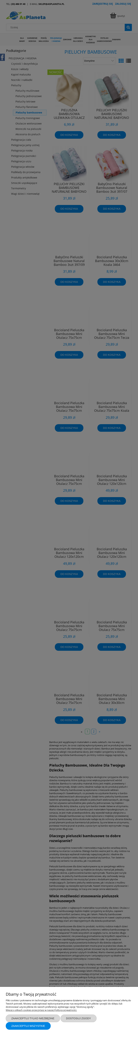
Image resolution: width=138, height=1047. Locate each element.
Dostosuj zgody (78, 1018)
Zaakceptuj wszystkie (28, 1025)
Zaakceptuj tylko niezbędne (32, 1018)
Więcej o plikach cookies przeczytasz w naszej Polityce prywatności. (41, 1010)
